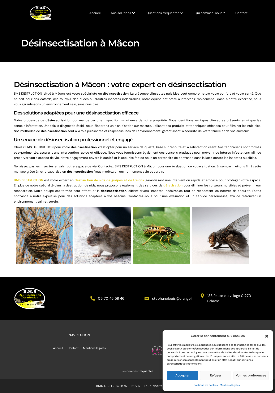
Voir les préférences (251, 375)
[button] (267, 336)
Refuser (216, 375)
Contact (241, 13)
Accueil (94, 13)
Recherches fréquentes (137, 371)
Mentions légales (230, 385)
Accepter (182, 375)
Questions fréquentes (162, 13)
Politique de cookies (206, 385)
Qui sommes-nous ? (210, 13)
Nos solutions (121, 13)
